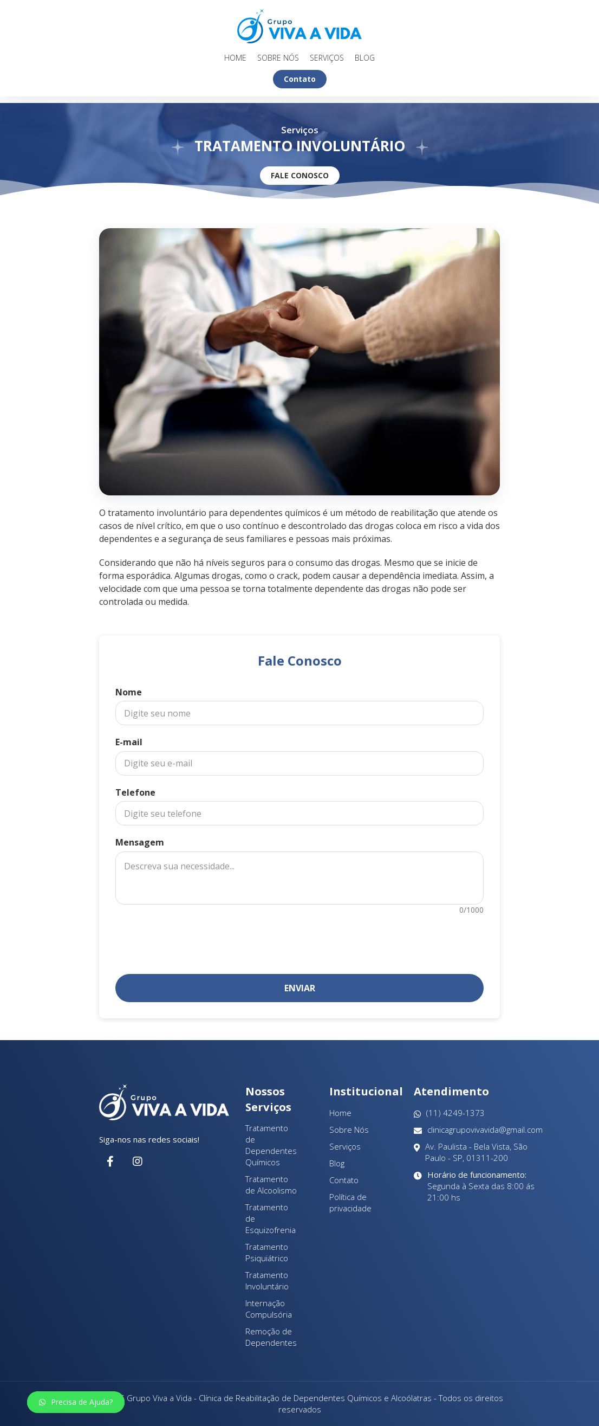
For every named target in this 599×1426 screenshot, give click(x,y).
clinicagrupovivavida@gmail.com (478, 1129)
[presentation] (299, 939)
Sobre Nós (278, 58)
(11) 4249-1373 (449, 1113)
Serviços (327, 58)
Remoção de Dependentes (271, 1337)
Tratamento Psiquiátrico (266, 1252)
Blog (365, 58)
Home (235, 58)
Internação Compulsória (268, 1309)
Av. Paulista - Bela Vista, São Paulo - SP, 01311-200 (471, 1152)
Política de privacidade (350, 1202)
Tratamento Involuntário (267, 1280)
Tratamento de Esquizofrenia (270, 1218)
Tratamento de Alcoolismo (271, 1184)
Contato (300, 79)
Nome (128, 692)
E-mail (128, 742)
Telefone (135, 792)
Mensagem (139, 842)
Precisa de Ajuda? (76, 1402)
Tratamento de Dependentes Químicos (271, 1144)
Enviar (299, 988)
